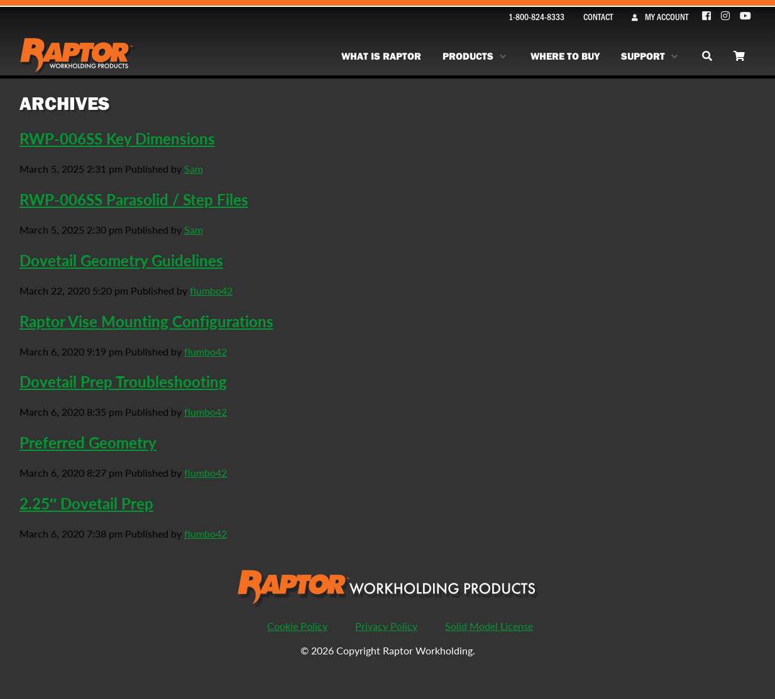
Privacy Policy (386, 626)
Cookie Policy (297, 626)
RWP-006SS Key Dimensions (117, 138)
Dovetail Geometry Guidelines (121, 260)
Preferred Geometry (88, 442)
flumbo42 (211, 290)
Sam (193, 168)
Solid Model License (489, 626)
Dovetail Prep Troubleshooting (123, 381)
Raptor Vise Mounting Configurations (146, 321)
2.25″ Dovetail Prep (86, 503)
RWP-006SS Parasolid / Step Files (133, 199)
